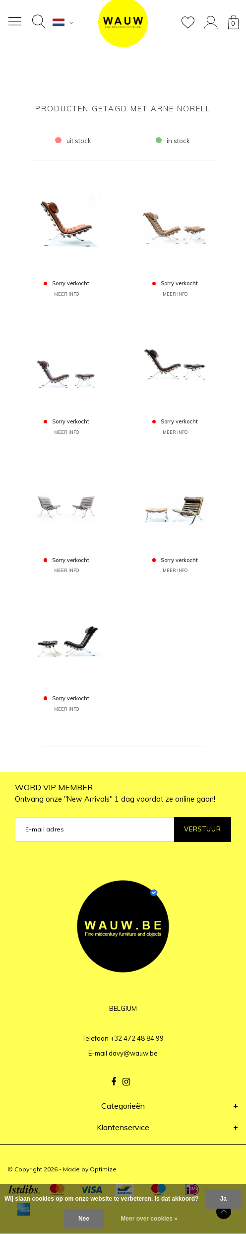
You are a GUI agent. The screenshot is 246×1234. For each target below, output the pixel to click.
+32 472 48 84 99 (137, 1038)
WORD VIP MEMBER (115, 793)
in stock (173, 141)
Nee (83, 1218)
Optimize (103, 1169)
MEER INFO (66, 294)
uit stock (73, 141)
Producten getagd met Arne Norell (123, 108)
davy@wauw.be (133, 1053)
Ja (223, 1198)
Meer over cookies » (149, 1218)
